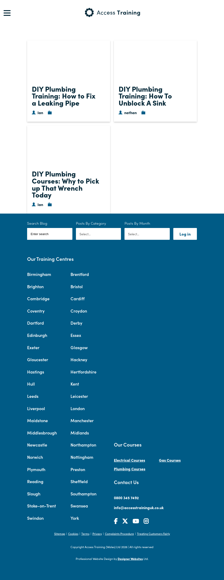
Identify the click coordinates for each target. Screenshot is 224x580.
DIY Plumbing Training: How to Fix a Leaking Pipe (63, 95)
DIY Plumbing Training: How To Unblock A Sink (145, 95)
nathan (130, 112)
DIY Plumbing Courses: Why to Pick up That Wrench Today (65, 183)
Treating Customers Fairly (153, 534)
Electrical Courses (129, 460)
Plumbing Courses (129, 468)
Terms (85, 534)
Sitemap (59, 534)
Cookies (73, 534)
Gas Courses (170, 460)
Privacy (97, 534)
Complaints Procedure (119, 534)
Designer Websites (130, 559)
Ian (40, 112)
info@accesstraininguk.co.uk (139, 507)
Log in (185, 234)
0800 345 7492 (126, 497)
